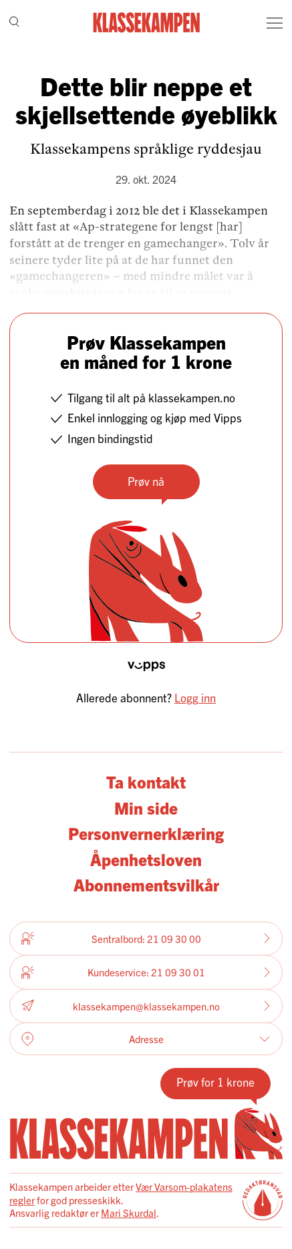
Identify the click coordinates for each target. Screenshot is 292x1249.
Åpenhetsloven (146, 859)
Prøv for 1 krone (215, 1082)
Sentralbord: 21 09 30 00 (146, 938)
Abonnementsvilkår (146, 884)
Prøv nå (146, 481)
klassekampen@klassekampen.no (146, 1006)
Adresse (145, 1039)
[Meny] (275, 22)
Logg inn (195, 697)
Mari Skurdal (128, 1212)
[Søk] (14, 23)
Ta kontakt (146, 781)
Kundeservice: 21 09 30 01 (146, 972)
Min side (146, 807)
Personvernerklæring (146, 833)
